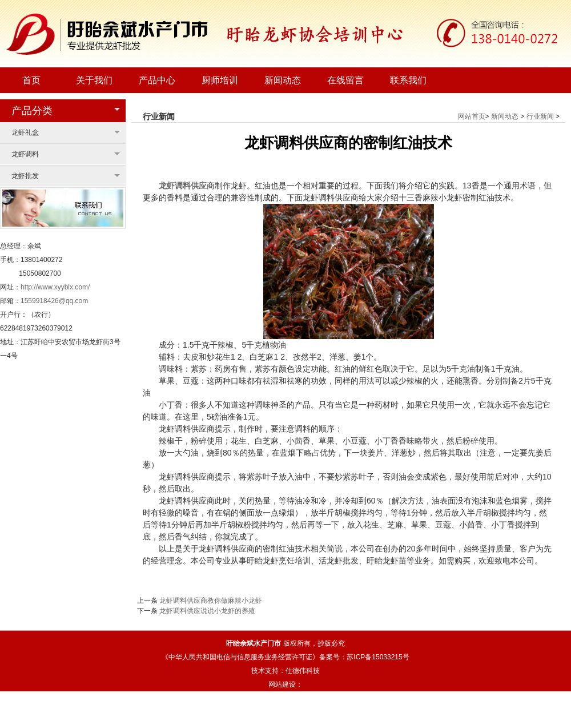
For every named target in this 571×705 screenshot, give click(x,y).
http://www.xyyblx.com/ (55, 287)
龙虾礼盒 (25, 132)
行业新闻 (540, 116)
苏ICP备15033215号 (378, 657)
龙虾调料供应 (183, 185)
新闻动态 (504, 116)
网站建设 (282, 684)
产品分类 (32, 110)
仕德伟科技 (303, 671)
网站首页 (471, 116)
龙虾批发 (25, 176)
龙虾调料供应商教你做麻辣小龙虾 (210, 601)
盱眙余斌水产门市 (253, 643)
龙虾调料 (25, 154)
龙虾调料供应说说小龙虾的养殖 (207, 611)
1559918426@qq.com (54, 301)
